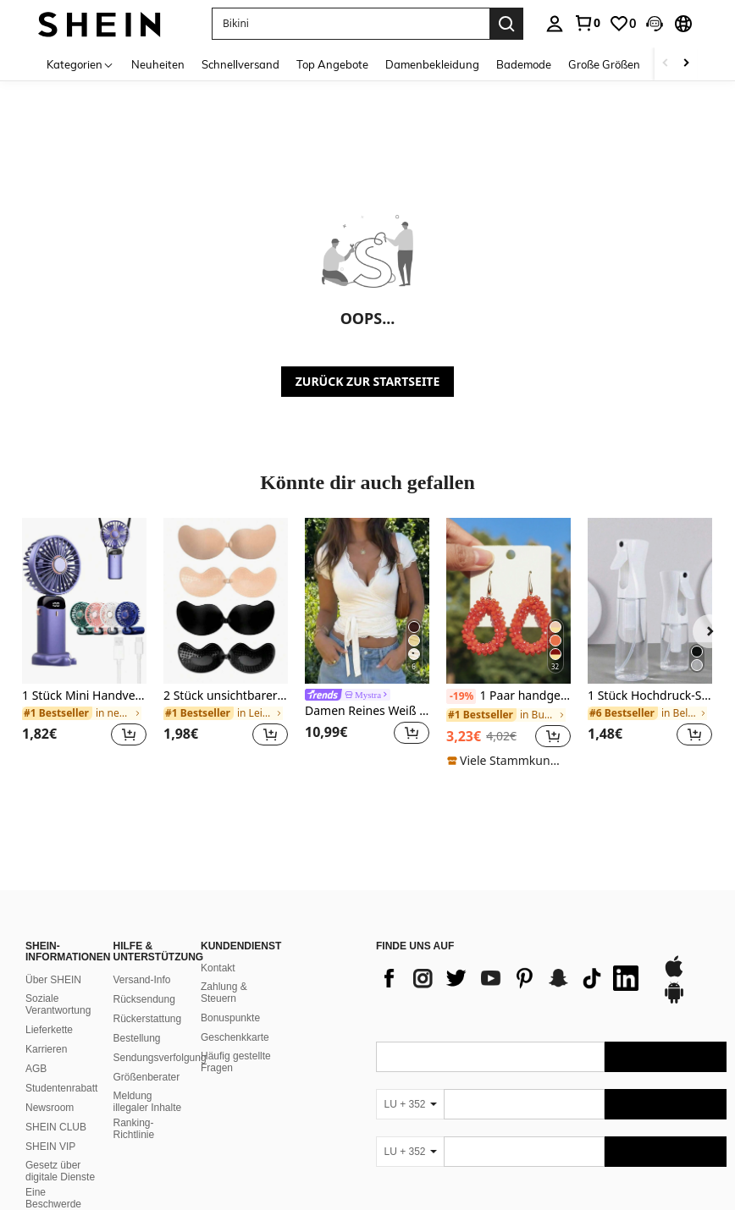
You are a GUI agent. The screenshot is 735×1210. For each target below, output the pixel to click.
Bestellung (137, 900)
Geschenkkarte (235, 899)
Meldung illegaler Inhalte (147, 964)
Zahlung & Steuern (224, 854)
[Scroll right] (686, 63)
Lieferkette (49, 892)
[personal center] (554, 24)
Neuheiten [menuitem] (158, 64)
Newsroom (49, 970)
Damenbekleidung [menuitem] (432, 64)
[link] (586, 23)
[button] (350, 24)
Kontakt (218, 830)
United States (176, 1178)
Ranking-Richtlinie (134, 991)
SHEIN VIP (50, 1009)
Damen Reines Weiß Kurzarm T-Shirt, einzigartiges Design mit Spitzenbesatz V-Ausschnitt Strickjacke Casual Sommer (367, 711)
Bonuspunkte (230, 880)
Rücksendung (144, 861)
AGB (36, 931)
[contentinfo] (551, 1140)
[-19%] (461, 696)
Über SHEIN (53, 842)
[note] (508, 760)
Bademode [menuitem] (523, 64)
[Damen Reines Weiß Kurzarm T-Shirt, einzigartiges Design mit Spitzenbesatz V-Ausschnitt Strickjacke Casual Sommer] (367, 601)
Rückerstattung (147, 881)
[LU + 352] (410, 966)
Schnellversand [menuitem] (240, 64)
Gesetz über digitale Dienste (60, 1033)
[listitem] (84, 642)
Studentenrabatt (61, 950)
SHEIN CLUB (55, 989)
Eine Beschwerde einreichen (53, 1066)
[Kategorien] (80, 63)
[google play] (674, 863)
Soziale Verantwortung (58, 866)
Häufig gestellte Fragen (236, 924)
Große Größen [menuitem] (604, 64)
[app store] (674, 837)
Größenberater (146, 939)
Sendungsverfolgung (160, 920)
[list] (510, 840)
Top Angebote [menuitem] (332, 64)
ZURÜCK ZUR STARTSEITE (368, 381)
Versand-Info (142, 842)
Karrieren (46, 911)
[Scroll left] (665, 63)
